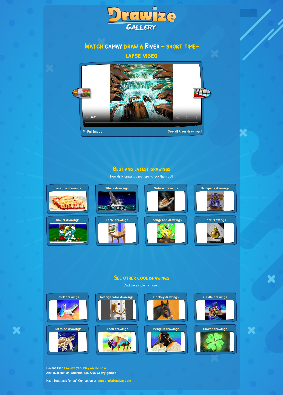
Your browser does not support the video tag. (141, 95)
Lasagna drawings (67, 188)
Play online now (94, 368)
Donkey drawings (166, 297)
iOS (86, 373)
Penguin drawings (166, 329)
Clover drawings (215, 329)
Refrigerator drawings (117, 297)
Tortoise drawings (68, 329)
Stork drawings (68, 297)
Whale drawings (117, 188)
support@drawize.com (114, 381)
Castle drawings (215, 297)
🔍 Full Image (92, 132)
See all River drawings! (185, 131)
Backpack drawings (215, 188)
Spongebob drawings (166, 220)
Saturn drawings (166, 188)
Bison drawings (117, 329)
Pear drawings (215, 220)
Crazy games (107, 373)
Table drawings (117, 220)
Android (77, 373)
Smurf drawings (68, 220)
